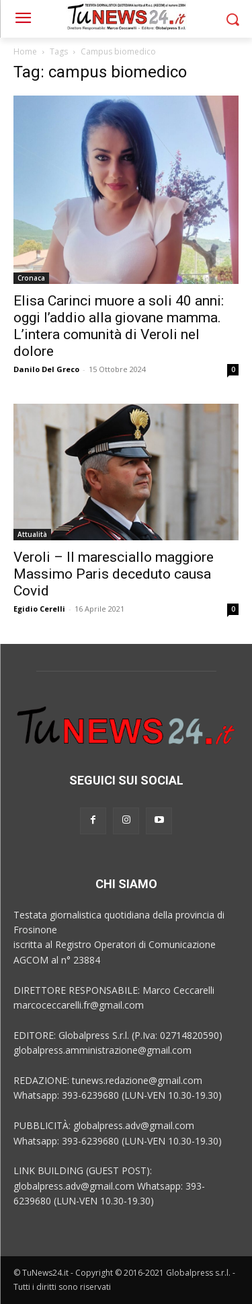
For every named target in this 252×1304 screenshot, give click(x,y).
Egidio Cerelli (39, 609)
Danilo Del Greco (46, 369)
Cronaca (31, 278)
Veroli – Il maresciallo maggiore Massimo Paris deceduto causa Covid (113, 574)
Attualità (32, 534)
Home (25, 51)
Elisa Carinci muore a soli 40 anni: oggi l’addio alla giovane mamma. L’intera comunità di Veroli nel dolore (118, 326)
